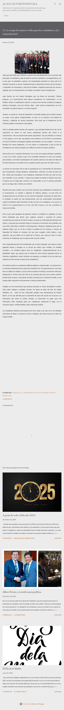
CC (21, 393)
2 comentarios (20, 692)
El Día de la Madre (12, 668)
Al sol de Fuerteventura (20, 4)
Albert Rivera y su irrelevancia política (22, 592)
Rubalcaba (7, 396)
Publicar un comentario (24, 538)
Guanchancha (29, 393)
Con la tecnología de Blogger (32, 704)
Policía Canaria (42, 393)
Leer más (57, 538)
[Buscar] (55, 4)
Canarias (16, 393)
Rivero (52, 393)
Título (6, 16)
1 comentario (19, 615)
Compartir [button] (7, 399)
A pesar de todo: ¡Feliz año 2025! (19, 515)
